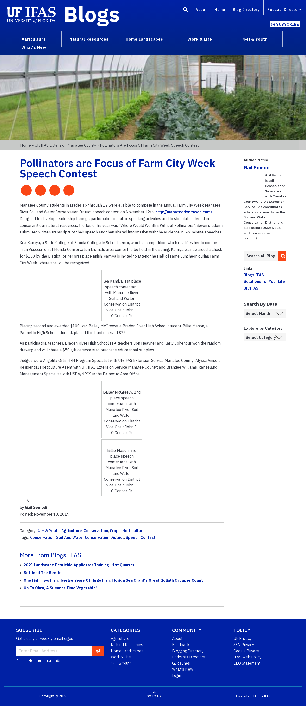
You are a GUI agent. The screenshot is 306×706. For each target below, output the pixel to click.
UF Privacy (242, 638)
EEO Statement (246, 663)
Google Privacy (246, 651)
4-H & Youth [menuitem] (255, 39)
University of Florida (249, 696)
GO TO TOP (154, 696)
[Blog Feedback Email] (49, 661)
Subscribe (287, 24)
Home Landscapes (127, 651)
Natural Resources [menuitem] (89, 39)
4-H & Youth (48, 530)
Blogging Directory (188, 651)
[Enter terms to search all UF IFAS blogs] (261, 256)
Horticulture (133, 530)
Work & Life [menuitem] (199, 39)
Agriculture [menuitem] (34, 39)
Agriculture (71, 530)
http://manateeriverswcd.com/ (183, 211)
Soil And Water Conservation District (90, 537)
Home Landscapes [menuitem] (144, 39)
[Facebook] (17, 661)
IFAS (267, 696)
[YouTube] (40, 661)
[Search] (185, 10)
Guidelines (181, 663)
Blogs (91, 14)
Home (220, 9)
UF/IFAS (251, 288)
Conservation (96, 530)
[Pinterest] (30, 661)
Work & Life (121, 657)
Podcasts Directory (188, 657)
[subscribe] (98, 651)
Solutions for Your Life (264, 281)
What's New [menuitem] (33, 47)
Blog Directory (246, 9)
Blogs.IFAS (254, 274)
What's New (182, 669)
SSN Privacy (243, 644)
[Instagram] (57, 661)
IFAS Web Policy (247, 657)
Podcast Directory (284, 9)
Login (176, 675)
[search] (282, 256)
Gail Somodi (257, 167)
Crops (115, 530)
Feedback (180, 644)
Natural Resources (127, 644)
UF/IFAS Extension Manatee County (65, 145)
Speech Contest (141, 537)
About (201, 9)
